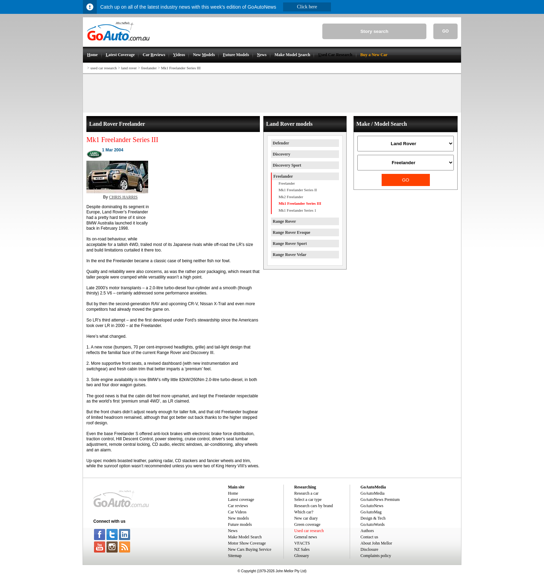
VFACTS (302, 543)
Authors (367, 530)
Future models (240, 524)
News (232, 530)
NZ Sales (301, 549)
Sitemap (234, 555)
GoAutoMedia (372, 493)
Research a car (306, 493)
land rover (129, 68)
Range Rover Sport (290, 243)
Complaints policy (375, 555)
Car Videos (237, 512)
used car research (104, 68)
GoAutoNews (371, 505)
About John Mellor (376, 543)
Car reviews (238, 505)
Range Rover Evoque (291, 232)
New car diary (306, 518)
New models (238, 518)
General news (305, 537)
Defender (281, 143)
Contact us (369, 537)
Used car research (309, 530)
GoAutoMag (371, 512)
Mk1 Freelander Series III (181, 68)
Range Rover (284, 221)
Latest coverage (241, 499)
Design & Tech (372, 518)
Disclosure (369, 549)
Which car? (303, 512)
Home (233, 493)
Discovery (281, 154)
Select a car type (308, 499)
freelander (149, 68)
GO (445, 31)
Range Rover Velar (289, 254)
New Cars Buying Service (249, 549)
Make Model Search (245, 537)
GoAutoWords (372, 524)
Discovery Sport (287, 165)
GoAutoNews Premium (380, 499)
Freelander (283, 176)
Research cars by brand (313, 505)
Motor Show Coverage (247, 543)
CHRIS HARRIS (123, 197)
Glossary (301, 555)
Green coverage (307, 524)
